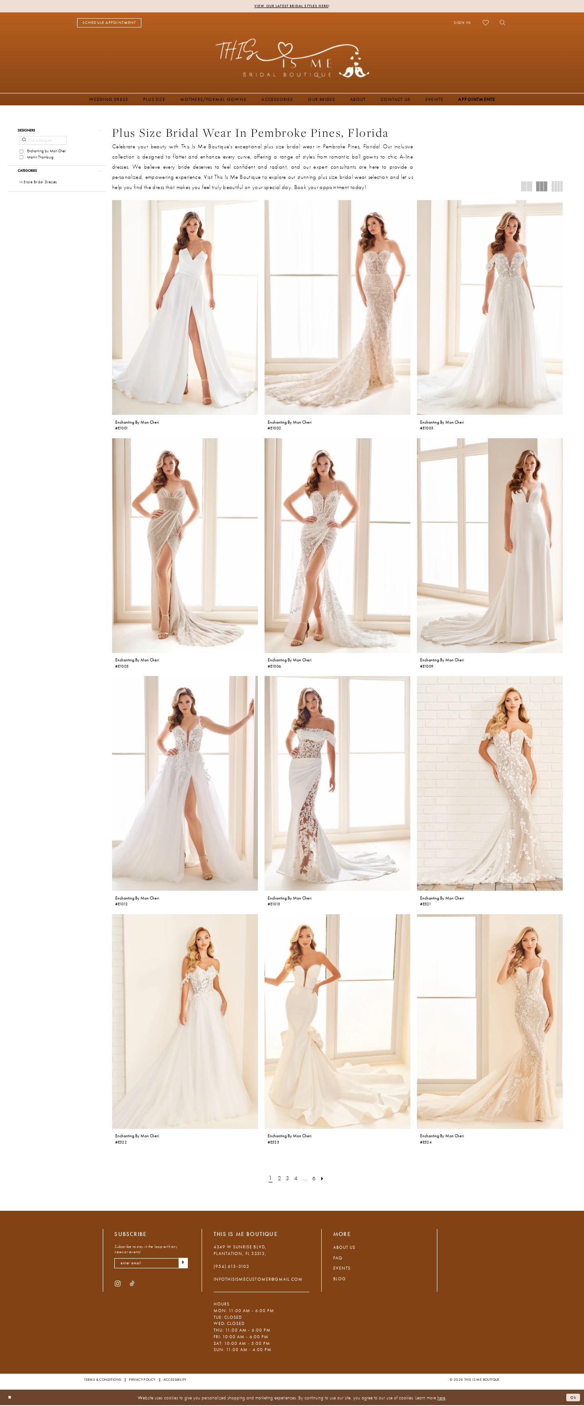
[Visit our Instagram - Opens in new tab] (117, 1286)
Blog (339, 1279)
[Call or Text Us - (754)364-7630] (166, 23)
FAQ (338, 1259)
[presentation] (185, 308)
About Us (344, 1248)
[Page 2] (277, 1179)
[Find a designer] (43, 143)
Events (341, 1269)
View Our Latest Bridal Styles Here (291, 6)
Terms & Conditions (102, 1380)
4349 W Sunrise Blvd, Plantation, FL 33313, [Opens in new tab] (240, 1251)
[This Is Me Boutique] (292, 58)
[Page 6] (316, 1179)
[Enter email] (151, 1265)
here (441, 1398)
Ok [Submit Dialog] (572, 1398)
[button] (462, 23)
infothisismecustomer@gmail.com (258, 1280)
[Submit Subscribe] (182, 1265)
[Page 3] (287, 1179)
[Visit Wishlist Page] (485, 23)
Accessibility (175, 1380)
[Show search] (500, 23)
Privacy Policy (142, 1380)
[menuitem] (109, 23)
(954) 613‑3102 (231, 1267)
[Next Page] (326, 1179)
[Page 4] (296, 1179)
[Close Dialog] (10, 1398)
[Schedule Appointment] (109, 23)
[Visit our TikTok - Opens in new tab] (132, 1286)
